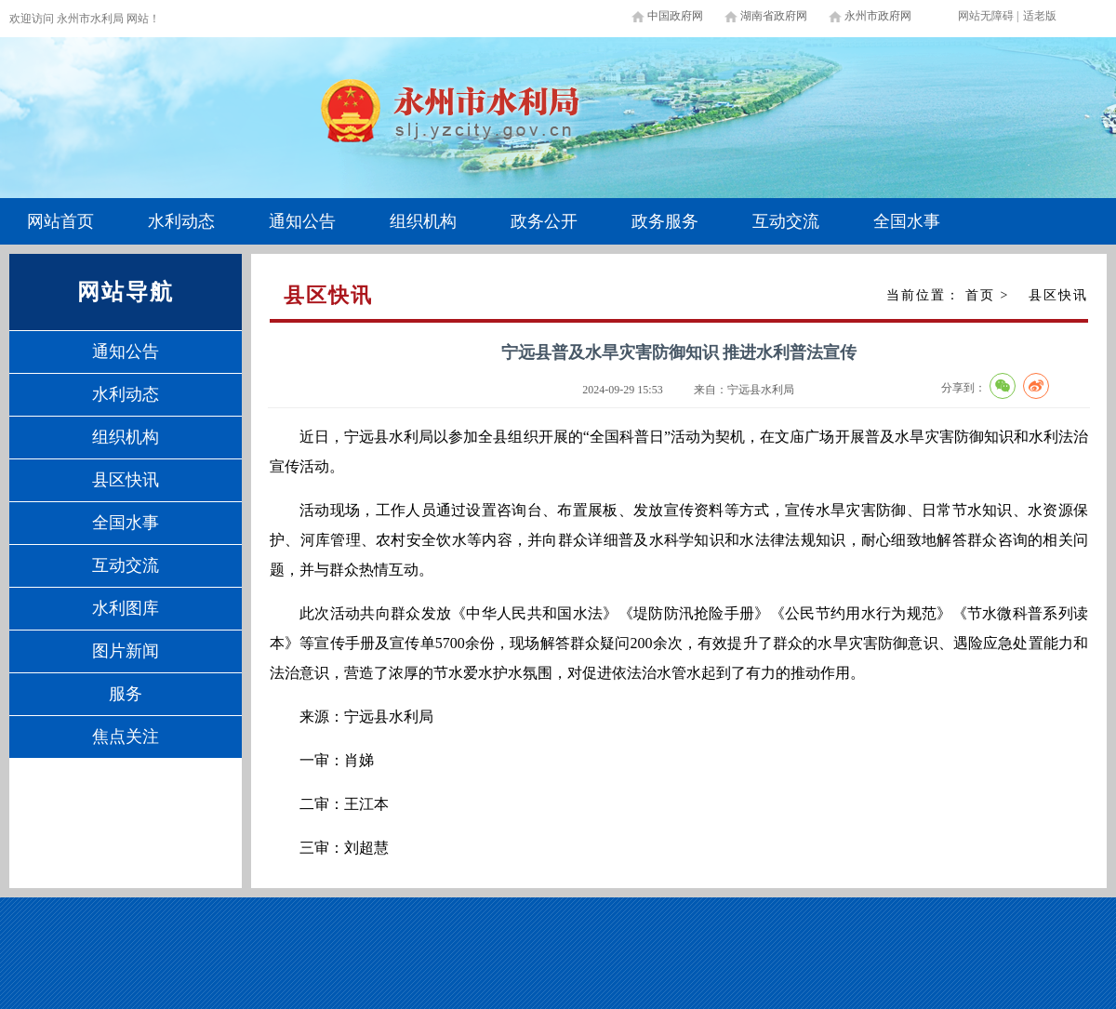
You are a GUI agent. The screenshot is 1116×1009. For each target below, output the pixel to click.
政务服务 (664, 221)
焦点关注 (125, 736)
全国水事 (906, 221)
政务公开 (544, 221)
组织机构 (423, 221)
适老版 (1039, 15)
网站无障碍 (986, 15)
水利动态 (181, 221)
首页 (980, 295)
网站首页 (60, 221)
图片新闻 (125, 651)
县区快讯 (125, 480)
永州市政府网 (877, 15)
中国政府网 (675, 15)
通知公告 (302, 221)
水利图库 (125, 608)
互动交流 (785, 221)
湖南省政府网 (773, 15)
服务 (125, 693)
